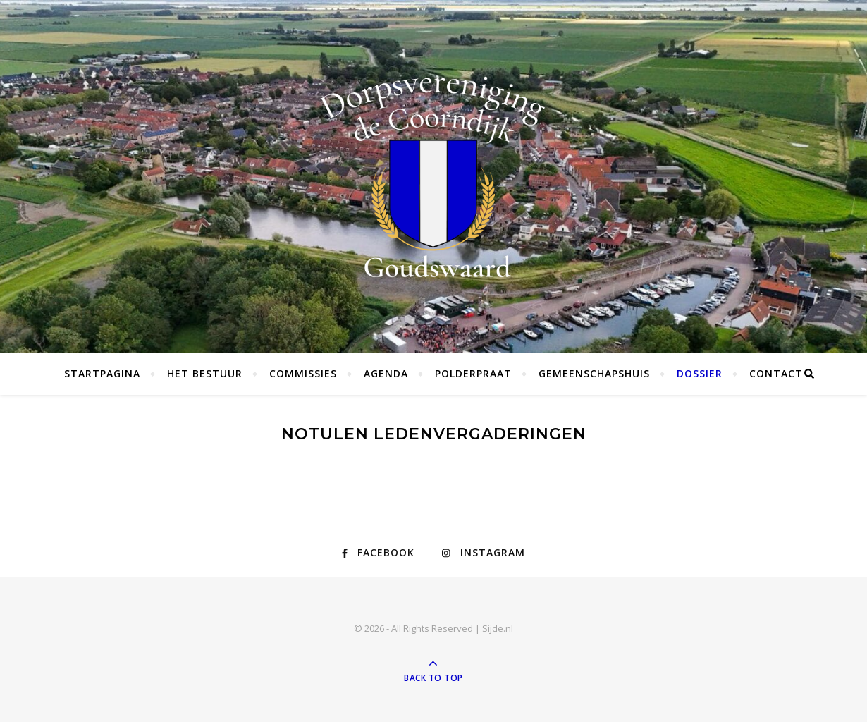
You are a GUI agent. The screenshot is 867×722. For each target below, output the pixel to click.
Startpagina (102, 373)
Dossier (699, 373)
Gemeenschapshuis (594, 373)
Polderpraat (473, 373)
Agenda (386, 373)
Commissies (303, 373)
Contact (776, 373)
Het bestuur (204, 373)
